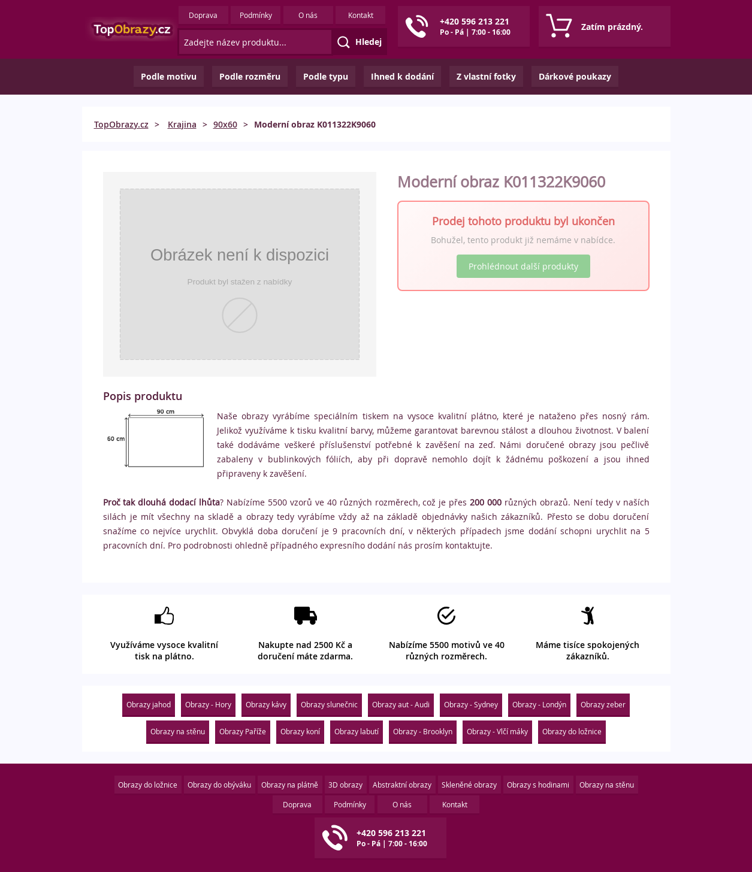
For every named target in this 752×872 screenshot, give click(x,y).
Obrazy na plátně (289, 784)
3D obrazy (345, 784)
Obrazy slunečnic (329, 704)
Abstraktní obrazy (402, 784)
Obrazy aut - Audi (401, 704)
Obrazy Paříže (242, 731)
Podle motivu (169, 76)
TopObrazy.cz (121, 124)
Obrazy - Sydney (471, 704)
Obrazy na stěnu (177, 731)
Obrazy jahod (148, 704)
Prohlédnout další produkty (523, 266)
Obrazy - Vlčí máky (497, 731)
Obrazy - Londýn (539, 704)
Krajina (182, 124)
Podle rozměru (249, 76)
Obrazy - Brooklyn (422, 731)
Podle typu (325, 76)
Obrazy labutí (356, 731)
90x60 (225, 124)
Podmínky (256, 15)
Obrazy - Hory (208, 704)
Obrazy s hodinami (538, 784)
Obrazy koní (300, 731)
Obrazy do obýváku (219, 784)
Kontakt (360, 15)
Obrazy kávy (266, 704)
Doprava (203, 15)
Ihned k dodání (402, 76)
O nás (308, 15)
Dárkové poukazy (575, 76)
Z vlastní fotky (486, 76)
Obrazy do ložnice (572, 731)
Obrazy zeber (603, 704)
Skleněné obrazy (469, 784)
